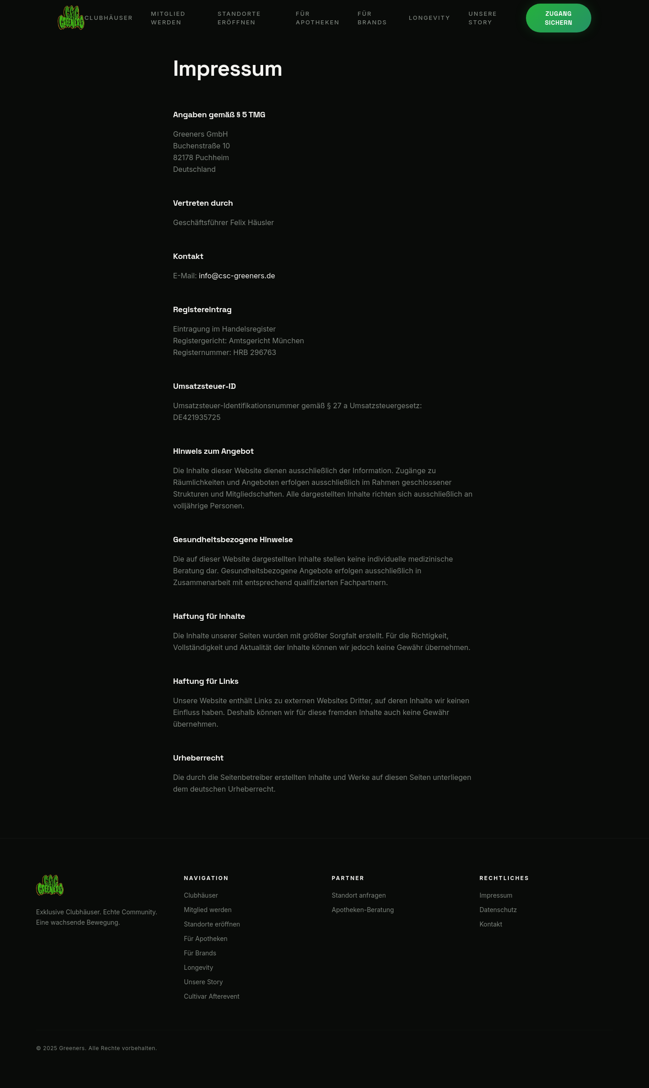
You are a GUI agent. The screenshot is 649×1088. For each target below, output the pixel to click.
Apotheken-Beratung (363, 909)
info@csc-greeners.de (237, 275)
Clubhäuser (108, 17)
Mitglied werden (168, 18)
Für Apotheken (317, 18)
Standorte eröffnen (239, 18)
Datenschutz (498, 909)
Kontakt (491, 924)
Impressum (496, 895)
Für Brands (373, 18)
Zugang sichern (558, 18)
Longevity (429, 17)
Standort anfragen (359, 895)
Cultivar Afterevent (211, 996)
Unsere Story (482, 18)
